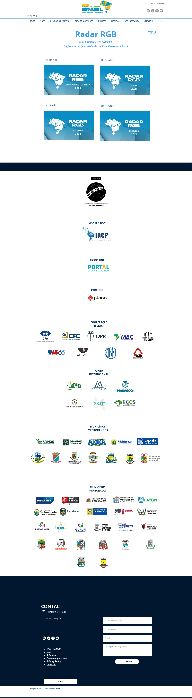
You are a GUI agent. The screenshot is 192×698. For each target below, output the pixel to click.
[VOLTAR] (152, 32)
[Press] (61, 681)
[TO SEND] (127, 661)
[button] (102, 21)
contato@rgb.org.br (57, 611)
